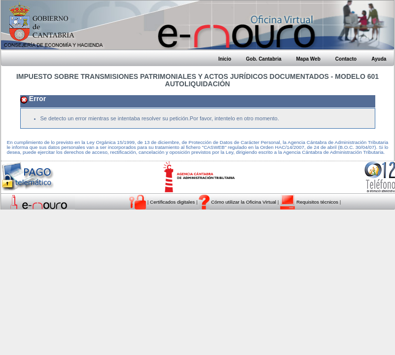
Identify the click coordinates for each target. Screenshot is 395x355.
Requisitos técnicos (318, 202)
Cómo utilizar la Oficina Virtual (243, 202)
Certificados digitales (173, 202)
